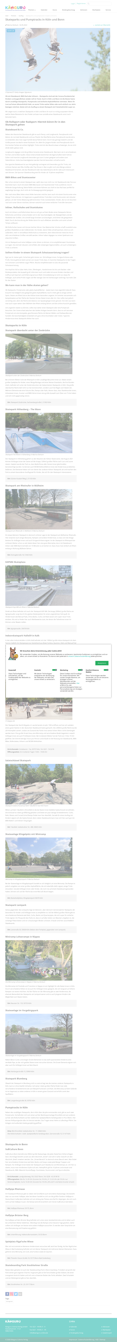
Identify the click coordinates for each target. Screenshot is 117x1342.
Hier (78, 683)
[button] (101, 663)
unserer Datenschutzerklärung (79, 656)
